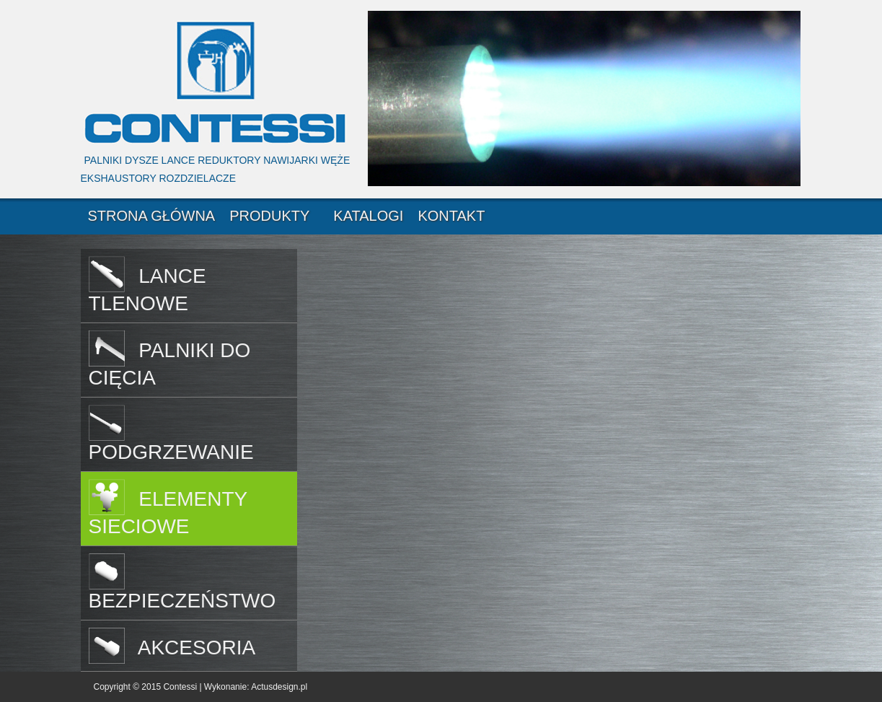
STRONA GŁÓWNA (152, 216)
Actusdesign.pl (279, 687)
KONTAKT (451, 216)
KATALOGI (368, 216)
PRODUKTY (269, 216)
